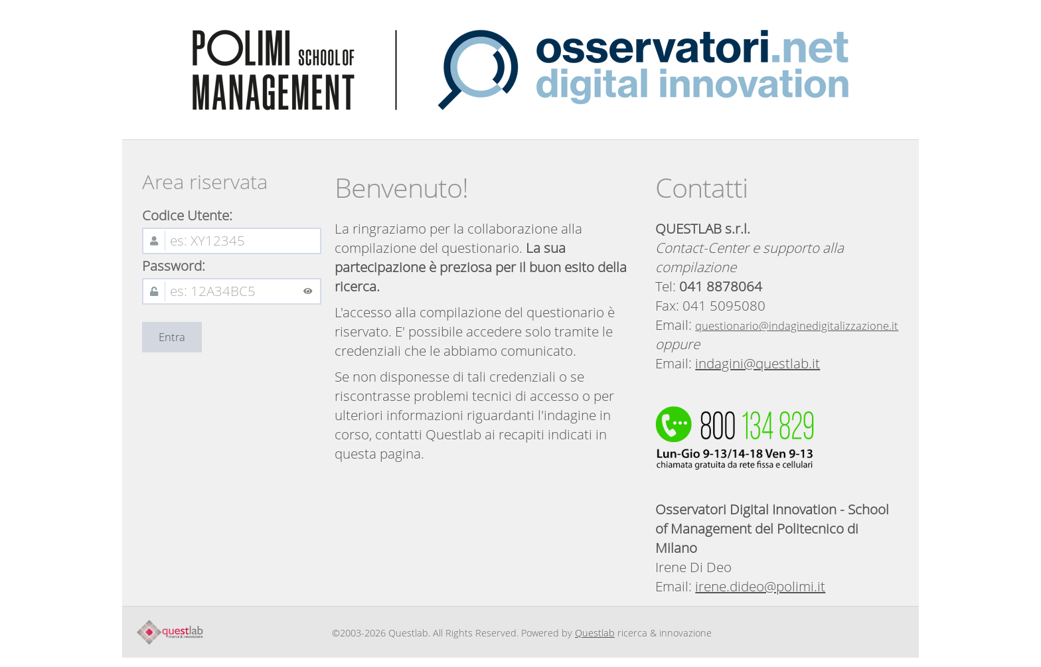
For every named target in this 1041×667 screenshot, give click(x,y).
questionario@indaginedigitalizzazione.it (796, 326)
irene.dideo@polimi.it (760, 586)
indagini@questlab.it (757, 363)
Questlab (595, 633)
